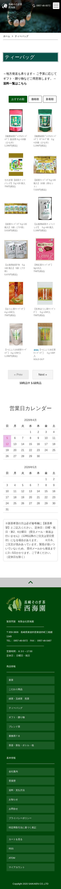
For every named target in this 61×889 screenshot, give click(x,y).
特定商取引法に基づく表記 (22, 827)
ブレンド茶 (14, 726)
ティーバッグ (21, 36)
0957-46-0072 (43, 5)
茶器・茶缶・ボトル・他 (21, 745)
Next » (43, 374)
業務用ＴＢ (14, 736)
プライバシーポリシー (20, 818)
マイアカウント (17, 867)
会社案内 (13, 771)
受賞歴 (12, 780)
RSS (11, 848)
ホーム (6, 36)
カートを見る (15, 839)
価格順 (35, 99)
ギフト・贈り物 (17, 717)
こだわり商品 (15, 689)
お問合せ (13, 808)
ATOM (12, 858)
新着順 (50, 99)
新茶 (11, 680)
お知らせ (13, 799)
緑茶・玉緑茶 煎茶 (19, 698)
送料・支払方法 (17, 790)
